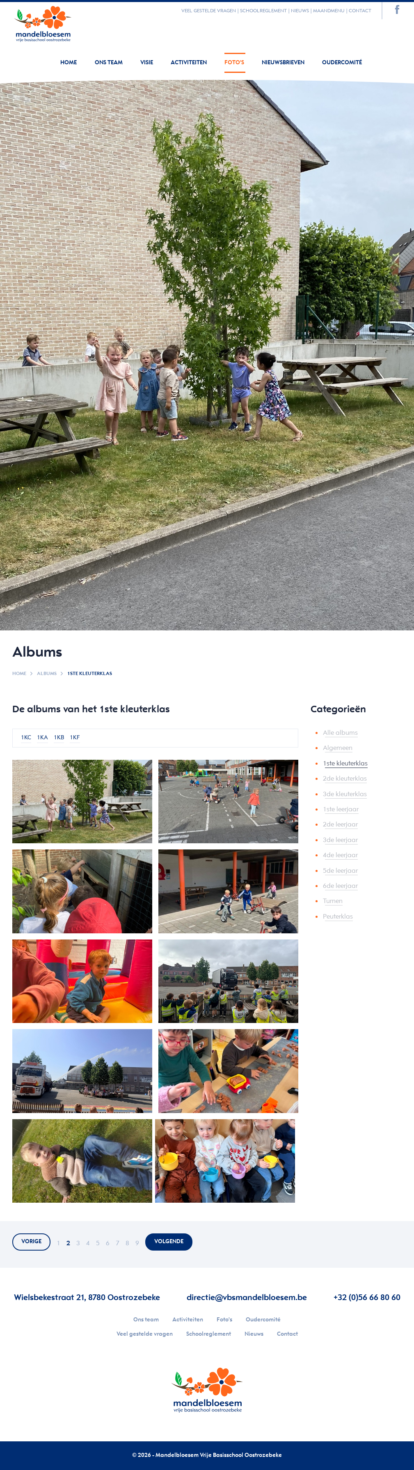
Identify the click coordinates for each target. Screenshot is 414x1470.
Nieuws (300, 11)
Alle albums (340, 733)
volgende (168, 1241)
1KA (42, 738)
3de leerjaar (340, 840)
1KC (26, 738)
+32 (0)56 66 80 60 (367, 1298)
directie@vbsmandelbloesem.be (247, 1298)
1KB (59, 738)
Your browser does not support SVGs (42, 22)
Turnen (333, 901)
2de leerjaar (340, 825)
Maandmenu (329, 11)
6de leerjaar (340, 886)
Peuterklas (338, 917)
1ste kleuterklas (345, 764)
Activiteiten (189, 62)
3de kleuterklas (345, 794)
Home (68, 62)
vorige (31, 1241)
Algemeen (337, 748)
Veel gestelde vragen (208, 11)
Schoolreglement (263, 11)
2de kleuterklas (345, 779)
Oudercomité (342, 62)
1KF (75, 738)
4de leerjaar (340, 855)
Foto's (234, 62)
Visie (147, 62)
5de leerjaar (340, 871)
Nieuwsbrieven (284, 62)
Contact (360, 11)
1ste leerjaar (341, 809)
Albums (47, 673)
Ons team (109, 62)
